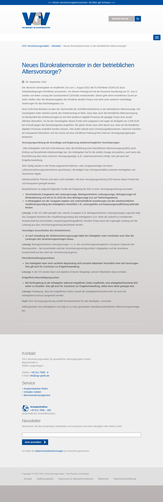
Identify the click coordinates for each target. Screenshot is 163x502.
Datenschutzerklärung (125, 478)
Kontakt (28, 478)
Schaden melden (32, 392)
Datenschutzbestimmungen (49, 451)
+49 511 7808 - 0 (39, 372)
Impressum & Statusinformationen (75, 478)
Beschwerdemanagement (37, 395)
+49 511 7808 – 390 (36, 408)
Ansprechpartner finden (36, 388)
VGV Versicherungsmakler (35, 46)
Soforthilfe (121, 18)
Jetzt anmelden (33, 442)
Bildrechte (103, 478)
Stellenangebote (45, 478)
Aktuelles (56, 46)
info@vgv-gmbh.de (39, 375)
